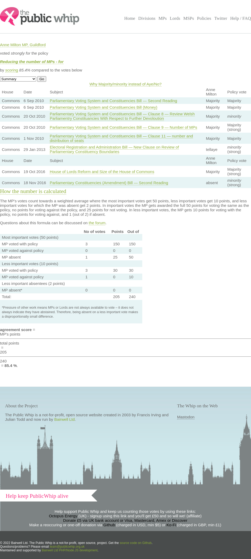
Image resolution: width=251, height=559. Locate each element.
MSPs (188, 18)
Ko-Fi (171, 525)
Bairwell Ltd (64, 419)
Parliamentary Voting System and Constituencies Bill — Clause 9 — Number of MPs (123, 127)
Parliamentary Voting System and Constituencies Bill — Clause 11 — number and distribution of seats (121, 138)
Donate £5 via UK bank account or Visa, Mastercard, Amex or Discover (125, 520)
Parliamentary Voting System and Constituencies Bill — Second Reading (113, 100)
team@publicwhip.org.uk (67, 546)
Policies (204, 18)
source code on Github (136, 543)
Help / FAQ (240, 18)
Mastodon (186, 417)
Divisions (146, 18)
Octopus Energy (63, 516)
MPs (162, 18)
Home (129, 18)
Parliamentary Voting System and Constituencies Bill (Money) (103, 107)
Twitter (220, 18)
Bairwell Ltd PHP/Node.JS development (69, 550)
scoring (11, 70)
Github (109, 525)
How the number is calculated (33, 191)
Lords (175, 18)
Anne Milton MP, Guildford (23, 44)
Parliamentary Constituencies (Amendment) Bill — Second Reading (109, 182)
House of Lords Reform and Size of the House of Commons (102, 171)
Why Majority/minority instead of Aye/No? (125, 84)
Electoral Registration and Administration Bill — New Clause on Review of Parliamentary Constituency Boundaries (114, 149)
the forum (97, 223)
